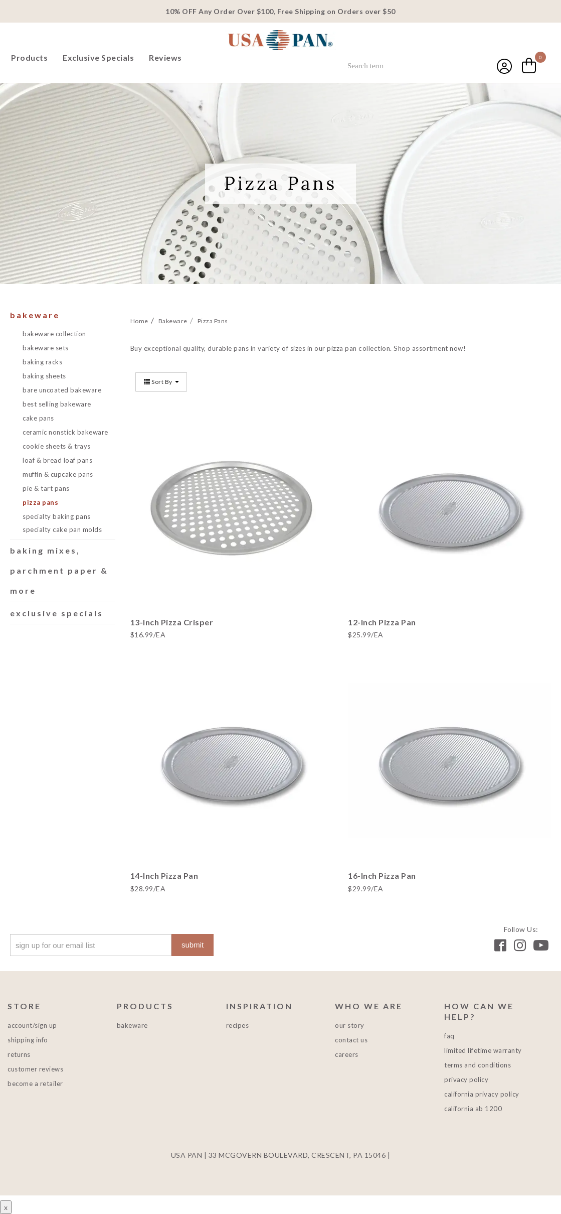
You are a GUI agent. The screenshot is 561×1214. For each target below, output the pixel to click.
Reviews (165, 57)
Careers (346, 1054)
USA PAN (280, 41)
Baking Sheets (44, 376)
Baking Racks (42, 362)
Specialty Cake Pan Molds (62, 529)
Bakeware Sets (46, 348)
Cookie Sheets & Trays (57, 446)
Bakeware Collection (54, 334)
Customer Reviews (35, 1069)
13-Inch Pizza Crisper (172, 622)
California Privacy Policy (481, 1094)
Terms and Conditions (477, 1065)
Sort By (161, 381)
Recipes (237, 1025)
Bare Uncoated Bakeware (62, 390)
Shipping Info (28, 1040)
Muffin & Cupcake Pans (58, 474)
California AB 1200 (473, 1109)
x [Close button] (6, 1207)
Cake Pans (38, 418)
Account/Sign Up (32, 1025)
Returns (19, 1054)
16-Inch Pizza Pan (382, 875)
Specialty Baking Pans (57, 516)
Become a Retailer (35, 1084)
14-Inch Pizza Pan (164, 875)
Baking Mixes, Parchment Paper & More (59, 570)
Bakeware (35, 315)
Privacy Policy (466, 1079)
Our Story (349, 1025)
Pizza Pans (40, 502)
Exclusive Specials (98, 57)
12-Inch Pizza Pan (382, 622)
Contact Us (351, 1040)
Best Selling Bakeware (57, 404)
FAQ (449, 1036)
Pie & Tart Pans (46, 488)
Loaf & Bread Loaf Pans (57, 460)
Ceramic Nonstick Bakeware (65, 432)
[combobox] (407, 65)
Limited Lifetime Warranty (483, 1050)
